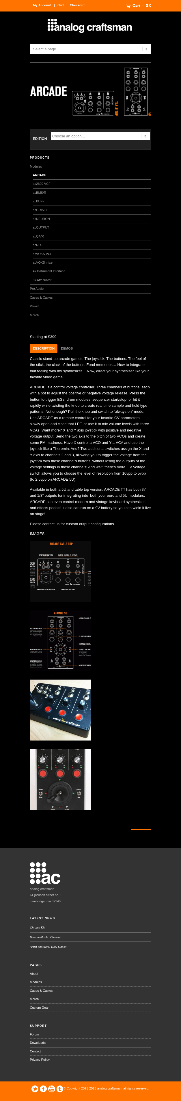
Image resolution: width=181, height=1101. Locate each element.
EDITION (40, 139)
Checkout (77, 5)
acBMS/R (39, 192)
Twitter (34, 1088)
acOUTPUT (41, 227)
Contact (35, 1051)
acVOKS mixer (43, 262)
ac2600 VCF (42, 183)
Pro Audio (37, 288)
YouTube (51, 1088)
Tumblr (60, 1088)
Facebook (43, 1088)
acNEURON (41, 218)
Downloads (38, 1042)
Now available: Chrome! (45, 937)
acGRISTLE (41, 210)
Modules (36, 166)
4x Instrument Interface (49, 271)
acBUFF (38, 201)
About (34, 973)
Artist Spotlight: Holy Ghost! (48, 946)
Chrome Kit (37, 927)
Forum (34, 1034)
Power (34, 306)
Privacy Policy (40, 1059)
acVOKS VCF (42, 254)
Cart (136, 6)
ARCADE (39, 175)
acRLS (37, 245)
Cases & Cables (41, 297)
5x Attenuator (42, 280)
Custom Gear (39, 1007)
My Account (42, 5)
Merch (34, 315)
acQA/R (38, 236)
